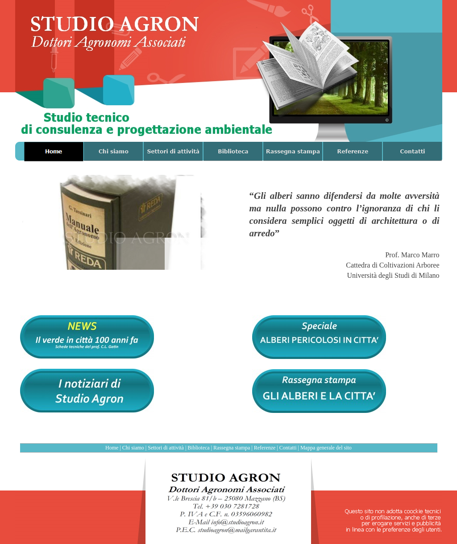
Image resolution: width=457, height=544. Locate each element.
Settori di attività (166, 448)
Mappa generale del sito (326, 448)
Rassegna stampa (231, 448)
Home (111, 448)
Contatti (288, 448)
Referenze (265, 448)
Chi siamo (133, 448)
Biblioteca (198, 448)
